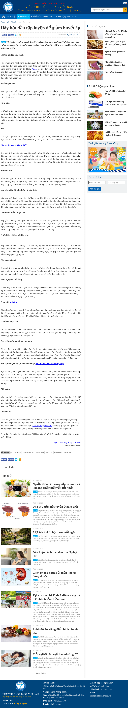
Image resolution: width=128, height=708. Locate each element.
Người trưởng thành (74, 35)
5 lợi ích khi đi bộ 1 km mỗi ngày (54, 532)
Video (74, 16)
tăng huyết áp (28, 452)
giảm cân (67, 452)
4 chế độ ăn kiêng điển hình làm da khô (56, 631)
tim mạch (17, 452)
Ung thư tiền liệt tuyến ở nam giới (55, 506)
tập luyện (40, 452)
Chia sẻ (11, 35)
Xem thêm (41, 673)
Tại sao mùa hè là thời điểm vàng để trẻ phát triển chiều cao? (56, 597)
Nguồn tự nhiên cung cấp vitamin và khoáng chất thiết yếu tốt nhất (56, 485)
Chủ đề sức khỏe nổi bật (41, 16)
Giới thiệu (12, 16)
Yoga (34, 69)
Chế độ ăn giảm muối (42, 426)
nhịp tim (13, 302)
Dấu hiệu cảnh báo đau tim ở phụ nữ (55, 554)
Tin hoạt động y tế (62, 16)
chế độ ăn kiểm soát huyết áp (50, 364)
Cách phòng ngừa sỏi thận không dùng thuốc (54, 574)
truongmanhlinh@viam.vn (100, 696)
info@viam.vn (55, 704)
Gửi (3, 35)
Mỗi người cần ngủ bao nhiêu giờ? (55, 654)
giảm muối (58, 452)
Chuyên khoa (23, 16)
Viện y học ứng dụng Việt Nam (67, 443)
